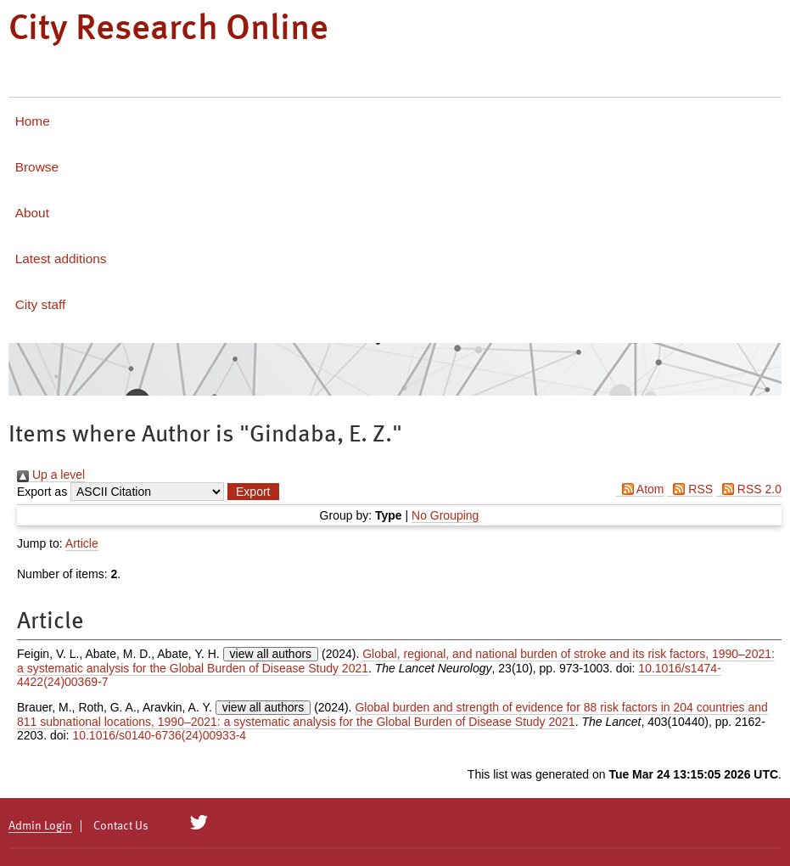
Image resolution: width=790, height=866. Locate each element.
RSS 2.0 (749, 489)
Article (81, 543)
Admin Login (40, 826)
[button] (252, 491)
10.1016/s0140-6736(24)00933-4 (159, 735)
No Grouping (445, 515)
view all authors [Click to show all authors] (271, 654)
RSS (690, 489)
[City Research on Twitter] (199, 823)
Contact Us (120, 826)
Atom (640, 489)
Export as (42, 491)
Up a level (51, 474)
